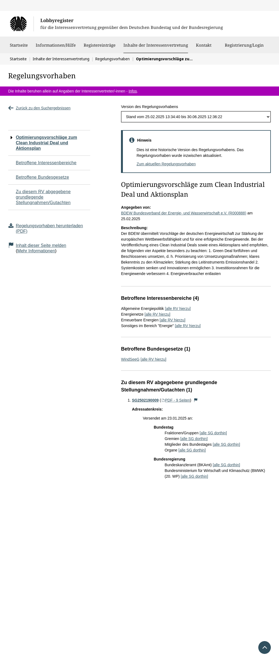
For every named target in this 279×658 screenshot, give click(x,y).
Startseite (19, 47)
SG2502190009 (145, 400)
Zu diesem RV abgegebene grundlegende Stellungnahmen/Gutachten (43, 197)
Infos (133, 91)
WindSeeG (130, 359)
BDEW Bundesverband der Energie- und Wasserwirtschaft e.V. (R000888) (183, 213)
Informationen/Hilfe (56, 47)
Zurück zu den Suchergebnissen (39, 108)
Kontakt (203, 47)
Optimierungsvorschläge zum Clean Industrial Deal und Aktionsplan (46, 143)
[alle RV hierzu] (178, 308)
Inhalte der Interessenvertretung (155, 45)
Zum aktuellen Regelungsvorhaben (166, 164)
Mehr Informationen (36, 251)
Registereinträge (100, 47)
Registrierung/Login (244, 47)
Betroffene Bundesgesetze (42, 177)
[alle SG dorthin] (213, 433)
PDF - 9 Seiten (175, 400)
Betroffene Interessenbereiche (46, 162)
